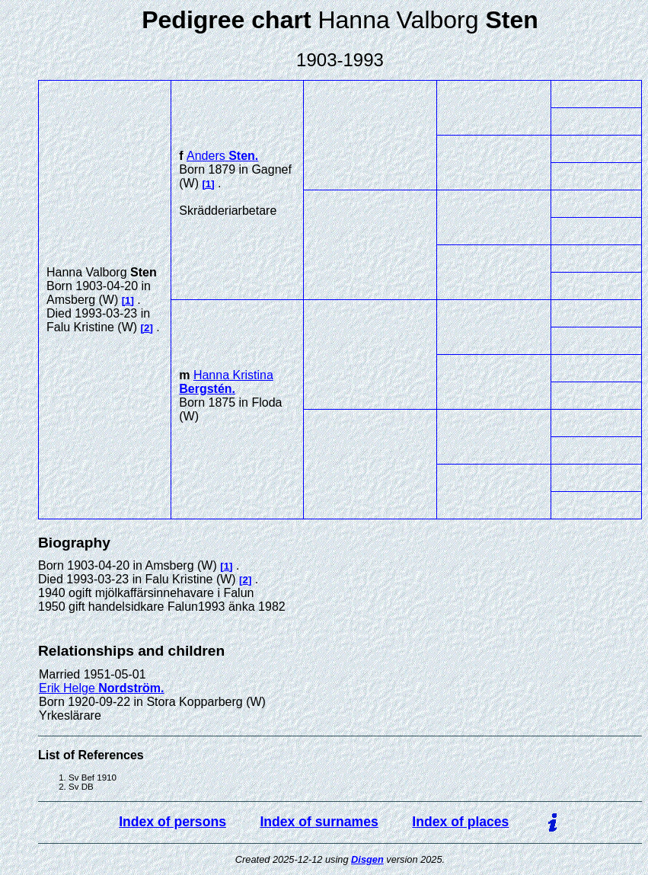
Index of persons (172, 821)
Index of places (460, 821)
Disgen (367, 859)
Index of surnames (319, 821)
